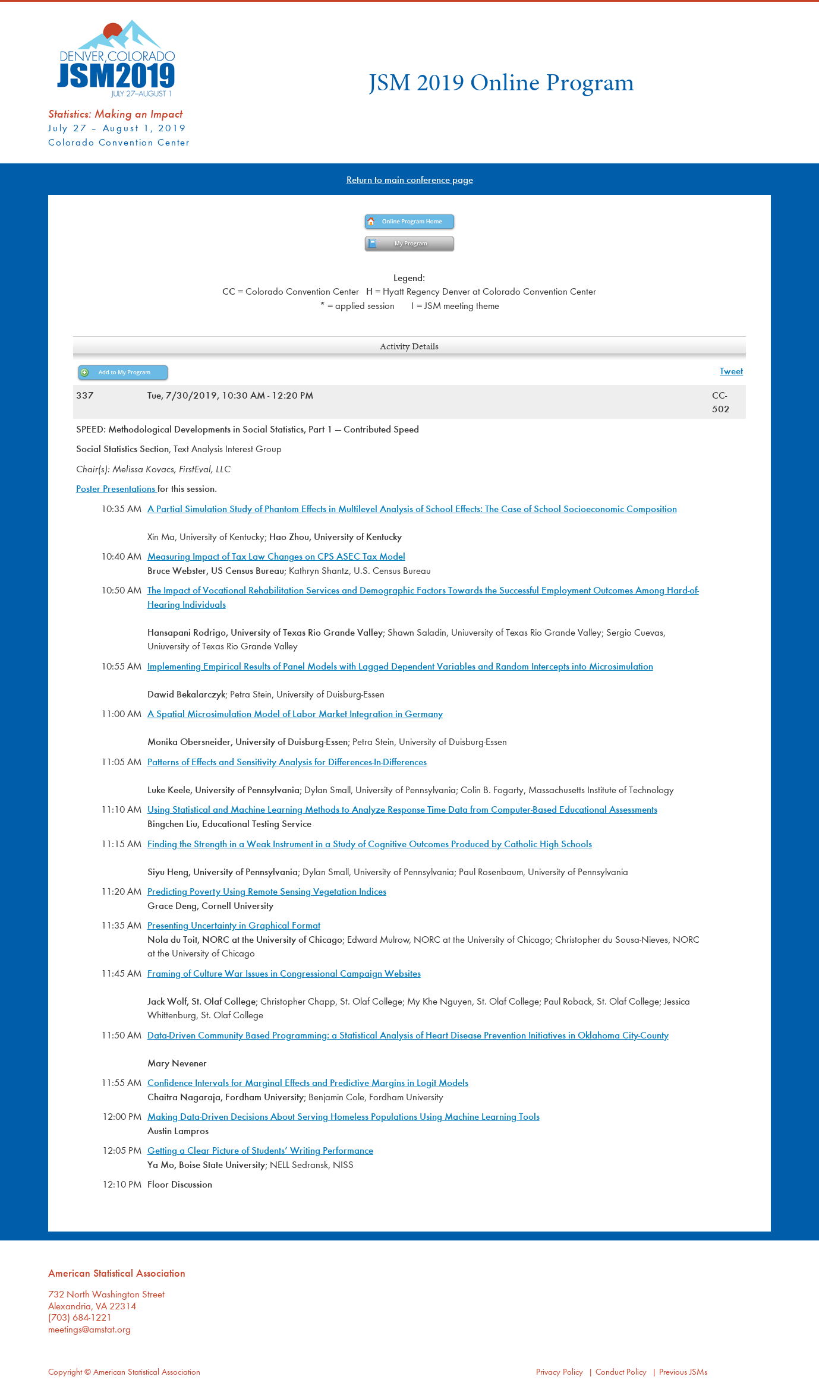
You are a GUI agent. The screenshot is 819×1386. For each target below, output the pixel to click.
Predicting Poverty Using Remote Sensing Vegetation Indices (266, 891)
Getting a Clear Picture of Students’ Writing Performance (260, 1150)
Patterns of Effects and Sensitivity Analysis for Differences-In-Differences (287, 761)
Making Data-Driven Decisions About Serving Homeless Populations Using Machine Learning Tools (343, 1116)
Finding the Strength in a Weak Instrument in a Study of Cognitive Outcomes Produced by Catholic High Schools (369, 843)
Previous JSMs (683, 1371)
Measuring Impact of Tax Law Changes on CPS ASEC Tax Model (276, 556)
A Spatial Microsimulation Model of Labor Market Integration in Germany (295, 713)
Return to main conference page (409, 179)
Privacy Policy (559, 1371)
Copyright (65, 1371)
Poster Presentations (117, 488)
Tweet (731, 370)
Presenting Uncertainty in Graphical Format (233, 925)
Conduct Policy (621, 1371)
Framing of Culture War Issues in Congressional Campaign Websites (284, 973)
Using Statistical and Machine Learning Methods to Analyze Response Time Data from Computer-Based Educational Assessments (402, 809)
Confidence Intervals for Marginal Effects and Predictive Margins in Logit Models (307, 1082)
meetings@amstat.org (89, 1328)
